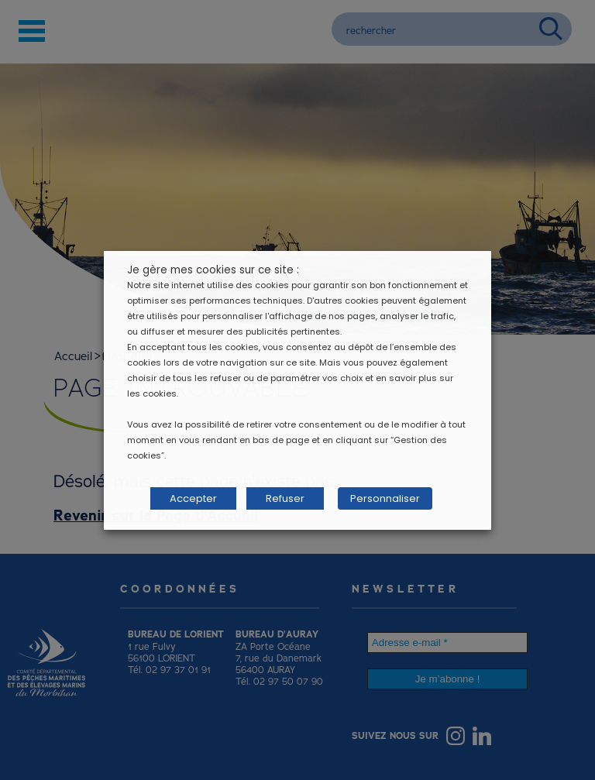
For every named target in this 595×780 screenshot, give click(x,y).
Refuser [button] (285, 498)
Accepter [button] (193, 498)
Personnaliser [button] (385, 498)
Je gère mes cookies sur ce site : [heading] (213, 270)
